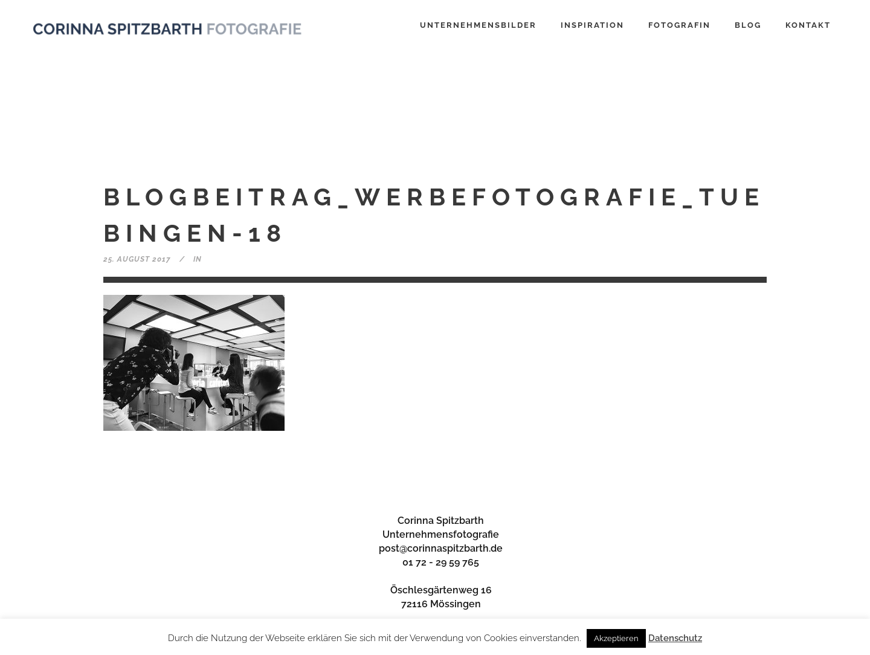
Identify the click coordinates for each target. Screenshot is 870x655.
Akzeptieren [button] (616, 638)
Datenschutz (675, 638)
